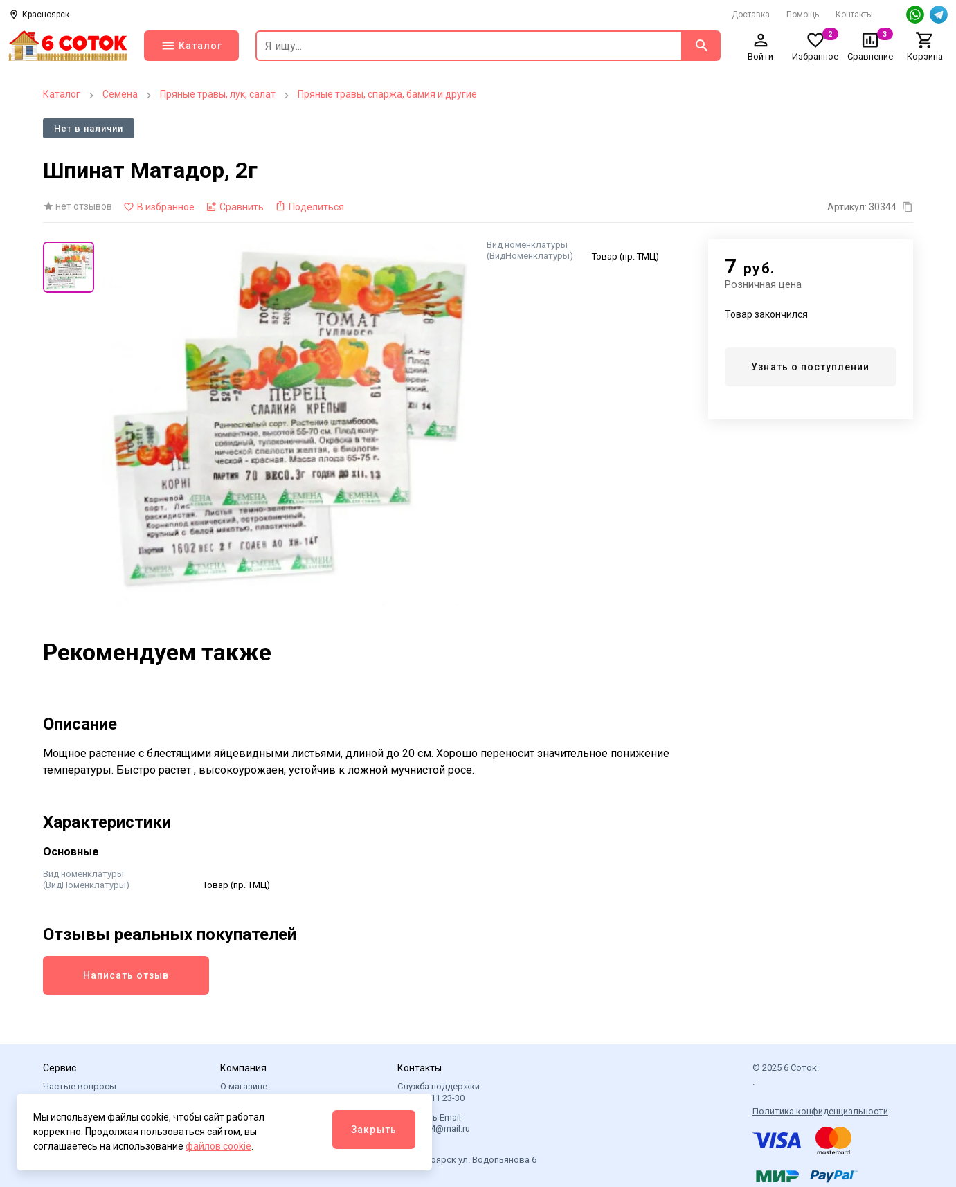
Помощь (802, 14)
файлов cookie (218, 1146)
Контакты (854, 14)
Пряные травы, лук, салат (218, 94)
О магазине (243, 1086)
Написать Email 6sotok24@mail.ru (433, 1123)
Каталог (61, 94)
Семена (120, 94)
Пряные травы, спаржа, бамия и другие (387, 94)
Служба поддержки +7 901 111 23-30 (438, 1092)
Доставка (751, 14)
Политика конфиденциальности (820, 1111)
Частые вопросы (79, 1086)
